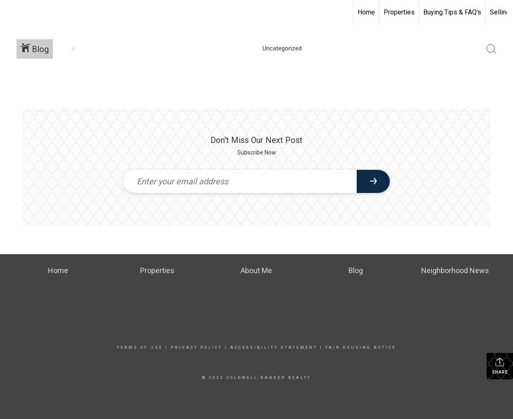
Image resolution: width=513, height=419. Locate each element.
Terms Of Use (140, 347)
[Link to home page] (10, 12)
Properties (399, 12)
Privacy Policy (196, 347)
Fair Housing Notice (360, 347)
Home (366, 12)
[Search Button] (491, 49)
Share (500, 365)
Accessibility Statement (273, 347)
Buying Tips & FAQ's (452, 12)
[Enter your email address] (240, 181)
